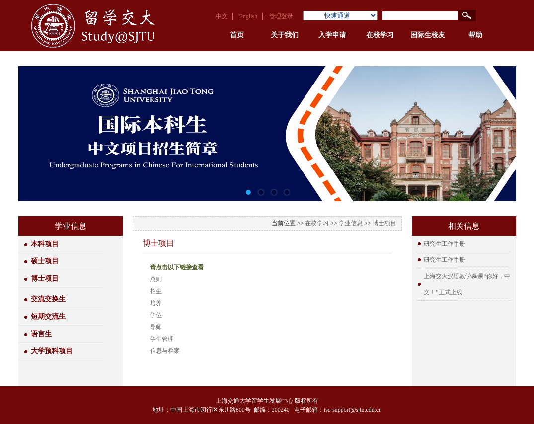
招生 (156, 291)
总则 (156, 279)
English (248, 16)
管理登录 (281, 16)
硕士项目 (45, 261)
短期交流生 (48, 316)
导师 (156, 327)
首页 (237, 35)
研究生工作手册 (444, 243)
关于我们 (285, 35)
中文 (222, 16)
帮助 (475, 35)
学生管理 (162, 339)
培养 (156, 303)
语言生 (41, 334)
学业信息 (351, 223)
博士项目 (45, 278)
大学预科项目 (52, 351)
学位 (156, 315)
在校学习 (380, 35)
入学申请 (332, 35)
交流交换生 (48, 299)
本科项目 (45, 244)
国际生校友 (427, 35)
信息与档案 (165, 350)
